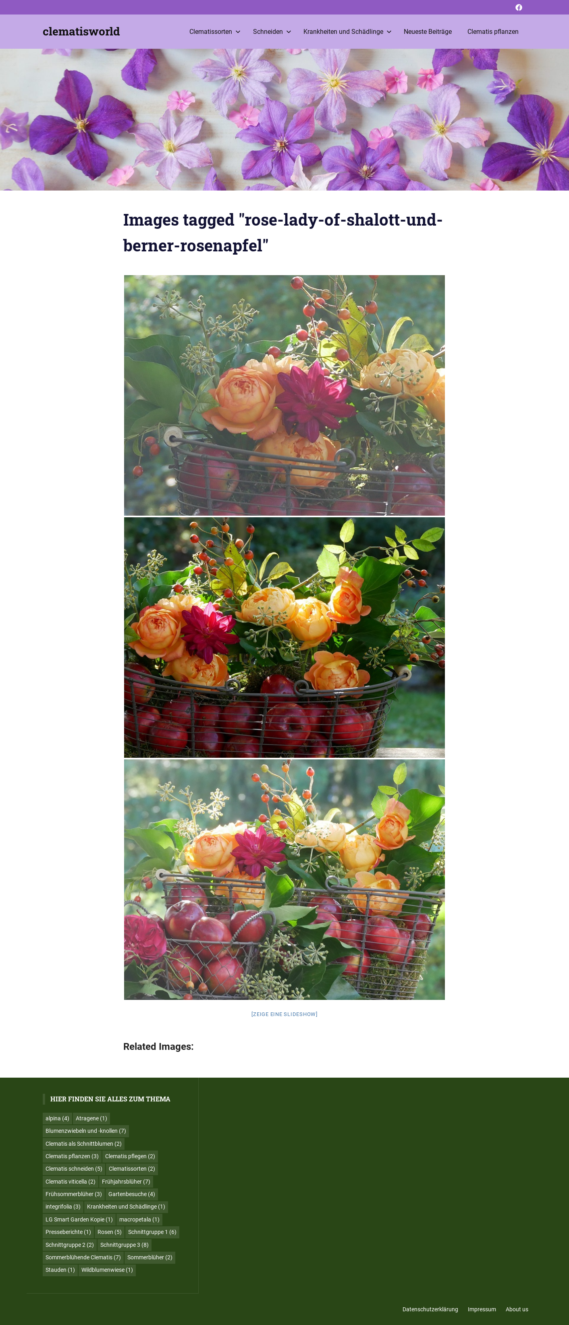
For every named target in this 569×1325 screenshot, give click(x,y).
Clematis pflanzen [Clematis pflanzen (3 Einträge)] (72, 1156)
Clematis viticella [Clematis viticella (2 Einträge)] (71, 1181)
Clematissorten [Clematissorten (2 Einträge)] (132, 1168)
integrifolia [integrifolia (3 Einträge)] (63, 1206)
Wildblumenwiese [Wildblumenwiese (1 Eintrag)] (107, 1270)
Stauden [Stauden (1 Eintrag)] (60, 1270)
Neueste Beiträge (428, 31)
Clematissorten (215, 31)
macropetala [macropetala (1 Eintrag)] (139, 1219)
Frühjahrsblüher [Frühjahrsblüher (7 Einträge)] (126, 1181)
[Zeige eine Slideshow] (284, 1014)
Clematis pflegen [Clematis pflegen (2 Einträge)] (130, 1156)
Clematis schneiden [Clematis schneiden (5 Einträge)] (74, 1168)
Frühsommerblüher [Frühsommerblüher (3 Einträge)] (74, 1194)
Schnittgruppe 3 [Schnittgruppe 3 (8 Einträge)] (124, 1245)
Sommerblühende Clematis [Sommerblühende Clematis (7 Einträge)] (83, 1257)
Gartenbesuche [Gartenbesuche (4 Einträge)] (131, 1194)
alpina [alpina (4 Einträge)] (57, 1118)
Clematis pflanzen (493, 31)
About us (517, 1309)
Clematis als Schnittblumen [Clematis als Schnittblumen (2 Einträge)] (84, 1143)
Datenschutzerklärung (430, 1309)
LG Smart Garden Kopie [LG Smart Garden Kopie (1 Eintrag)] (79, 1219)
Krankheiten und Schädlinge (347, 31)
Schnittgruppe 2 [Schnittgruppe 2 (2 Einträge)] (70, 1245)
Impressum (482, 1309)
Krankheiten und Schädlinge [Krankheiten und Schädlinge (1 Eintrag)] (126, 1206)
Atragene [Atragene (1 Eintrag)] (91, 1118)
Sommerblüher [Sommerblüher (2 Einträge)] (149, 1257)
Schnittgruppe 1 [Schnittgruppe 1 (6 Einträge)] (152, 1232)
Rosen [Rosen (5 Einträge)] (110, 1232)
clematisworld (81, 31)
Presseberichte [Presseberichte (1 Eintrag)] (68, 1232)
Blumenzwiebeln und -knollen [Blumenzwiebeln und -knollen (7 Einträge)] (86, 1131)
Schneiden (272, 31)
